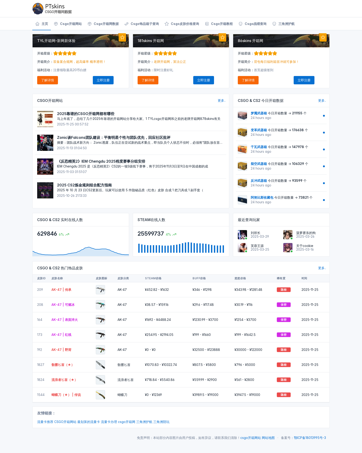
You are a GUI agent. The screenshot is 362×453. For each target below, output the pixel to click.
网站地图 (268, 438)
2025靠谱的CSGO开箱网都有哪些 (85, 113)
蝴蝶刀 (122, 395)
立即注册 (103, 80)
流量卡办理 (109, 422)
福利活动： (45, 70)
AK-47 (122, 290)
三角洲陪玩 (161, 422)
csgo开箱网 (126, 422)
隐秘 (284, 289)
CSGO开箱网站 (65, 422)
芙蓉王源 (257, 246)
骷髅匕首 (124, 365)
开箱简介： (45, 62)
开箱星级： (56, 53)
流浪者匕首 (126, 380)
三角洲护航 (144, 422)
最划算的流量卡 (88, 422)
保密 (284, 304)
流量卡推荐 (45, 422)
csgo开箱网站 (250, 438)
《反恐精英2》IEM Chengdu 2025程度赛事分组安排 (101, 161)
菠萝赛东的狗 (306, 233)
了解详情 (47, 80)
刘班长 (255, 233)
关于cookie (304, 246)
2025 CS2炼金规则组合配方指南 (84, 185)
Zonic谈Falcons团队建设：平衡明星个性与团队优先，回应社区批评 (113, 137)
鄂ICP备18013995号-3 (310, 438)
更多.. (222, 100)
